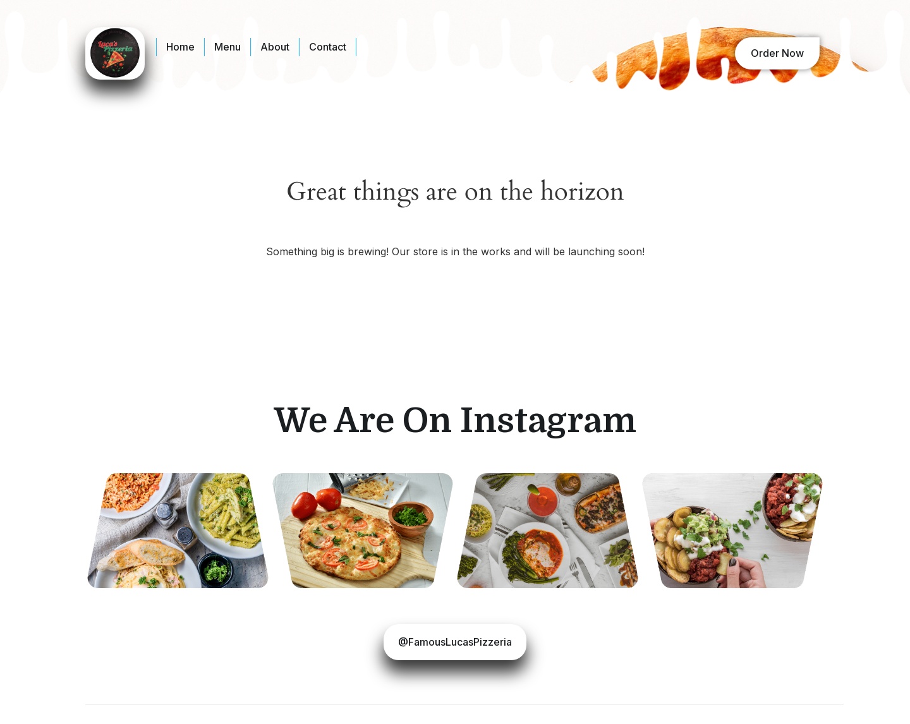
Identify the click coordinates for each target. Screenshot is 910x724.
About (274, 46)
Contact (327, 46)
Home (180, 46)
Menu (227, 46)
